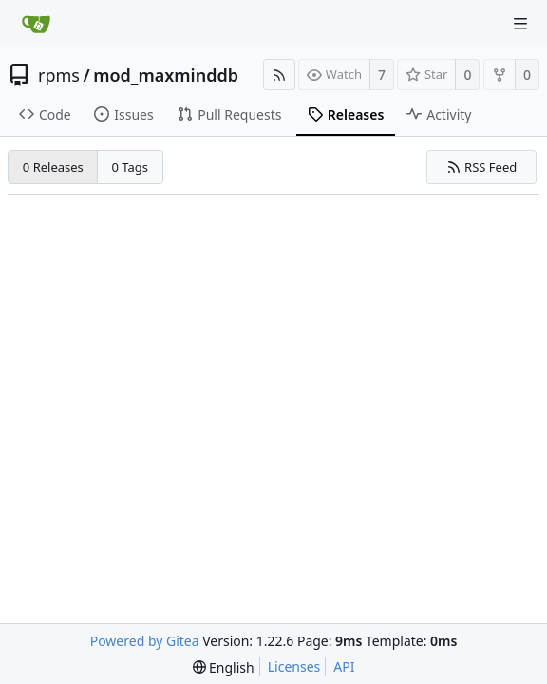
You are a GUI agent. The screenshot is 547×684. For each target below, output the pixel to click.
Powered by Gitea (144, 641)
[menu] (224, 667)
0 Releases (53, 167)
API (343, 666)
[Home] (36, 24)
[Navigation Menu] (520, 24)
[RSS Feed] (279, 74)
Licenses (294, 666)
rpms (59, 75)
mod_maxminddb (165, 75)
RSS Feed (482, 167)
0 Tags (130, 167)
